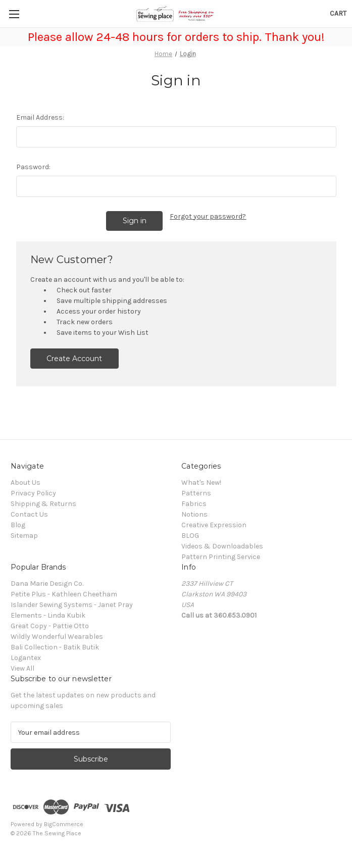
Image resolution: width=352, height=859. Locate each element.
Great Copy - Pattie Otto (50, 626)
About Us (25, 482)
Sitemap (24, 535)
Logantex (26, 657)
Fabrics (194, 503)
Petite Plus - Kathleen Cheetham (64, 594)
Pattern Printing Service (220, 556)
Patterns (196, 493)
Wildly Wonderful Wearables (57, 636)
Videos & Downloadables (222, 546)
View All (22, 668)
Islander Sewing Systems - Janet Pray (72, 604)
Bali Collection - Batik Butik (55, 647)
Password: (33, 167)
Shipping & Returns (43, 503)
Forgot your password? (208, 216)
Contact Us (29, 514)
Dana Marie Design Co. (47, 583)
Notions (194, 514)
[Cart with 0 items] (338, 13)
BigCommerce (63, 824)
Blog (18, 525)
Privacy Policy (33, 493)
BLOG (190, 535)
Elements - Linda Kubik (48, 615)
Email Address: (40, 117)
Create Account (74, 358)
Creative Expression (213, 525)
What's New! (201, 482)
